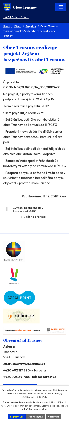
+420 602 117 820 (16, 17)
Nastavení (53, 416)
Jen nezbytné (35, 416)
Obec (17, 26)
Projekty (31, 26)
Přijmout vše (17, 416)
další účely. (42, 397)
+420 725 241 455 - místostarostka (29, 377)
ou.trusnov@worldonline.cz (24, 364)
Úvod (6, 26)
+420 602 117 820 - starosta (24, 370)
